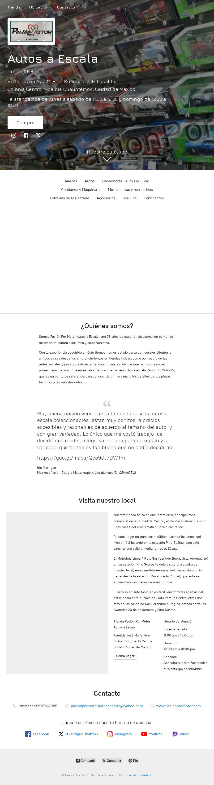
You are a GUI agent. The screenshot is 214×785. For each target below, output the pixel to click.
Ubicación (39, 7)
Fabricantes (154, 198)
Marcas (71, 181)
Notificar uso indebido (136, 775)
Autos (90, 181)
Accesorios (106, 198)
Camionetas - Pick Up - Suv (125, 181)
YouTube (130, 198)
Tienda (14, 7)
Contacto (66, 7)
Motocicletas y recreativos (130, 189)
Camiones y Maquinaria (80, 189)
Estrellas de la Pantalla (69, 198)
